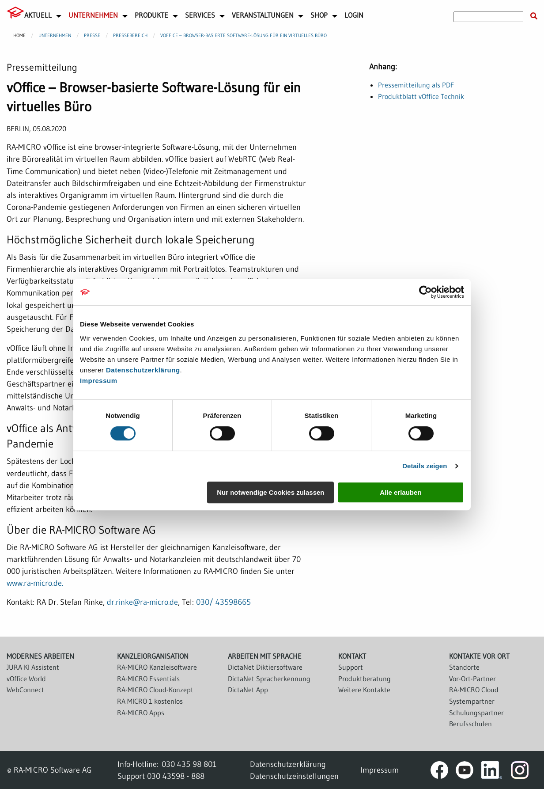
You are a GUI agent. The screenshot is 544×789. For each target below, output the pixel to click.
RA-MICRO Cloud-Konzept (155, 689)
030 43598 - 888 (175, 776)
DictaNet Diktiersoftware (265, 667)
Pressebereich (130, 35)
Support (350, 667)
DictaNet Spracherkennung (269, 678)
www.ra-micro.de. (35, 583)
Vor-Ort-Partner (472, 678)
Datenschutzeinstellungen (294, 776)
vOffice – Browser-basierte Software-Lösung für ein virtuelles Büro (243, 35)
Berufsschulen (470, 723)
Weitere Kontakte (364, 689)
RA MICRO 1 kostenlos (150, 701)
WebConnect (25, 689)
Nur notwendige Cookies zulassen (270, 492)
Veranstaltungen (263, 15)
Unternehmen (93, 15)
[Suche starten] (533, 16)
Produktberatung (364, 678)
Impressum (98, 380)
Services (200, 15)
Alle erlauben (400, 492)
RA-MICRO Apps (140, 712)
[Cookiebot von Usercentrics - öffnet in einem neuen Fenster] (425, 292)
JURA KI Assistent (33, 667)
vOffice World (26, 678)
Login (353, 15)
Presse (92, 35)
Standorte (464, 667)
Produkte (151, 15)
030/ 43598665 (223, 602)
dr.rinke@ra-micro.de (142, 602)
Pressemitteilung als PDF (416, 84)
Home (19, 35)
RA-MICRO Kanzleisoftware (157, 667)
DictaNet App (248, 689)
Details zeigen (424, 466)
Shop (319, 15)
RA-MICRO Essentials (148, 678)
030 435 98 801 (189, 764)
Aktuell (38, 15)
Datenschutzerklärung (143, 370)
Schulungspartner (476, 712)
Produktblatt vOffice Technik (421, 96)
